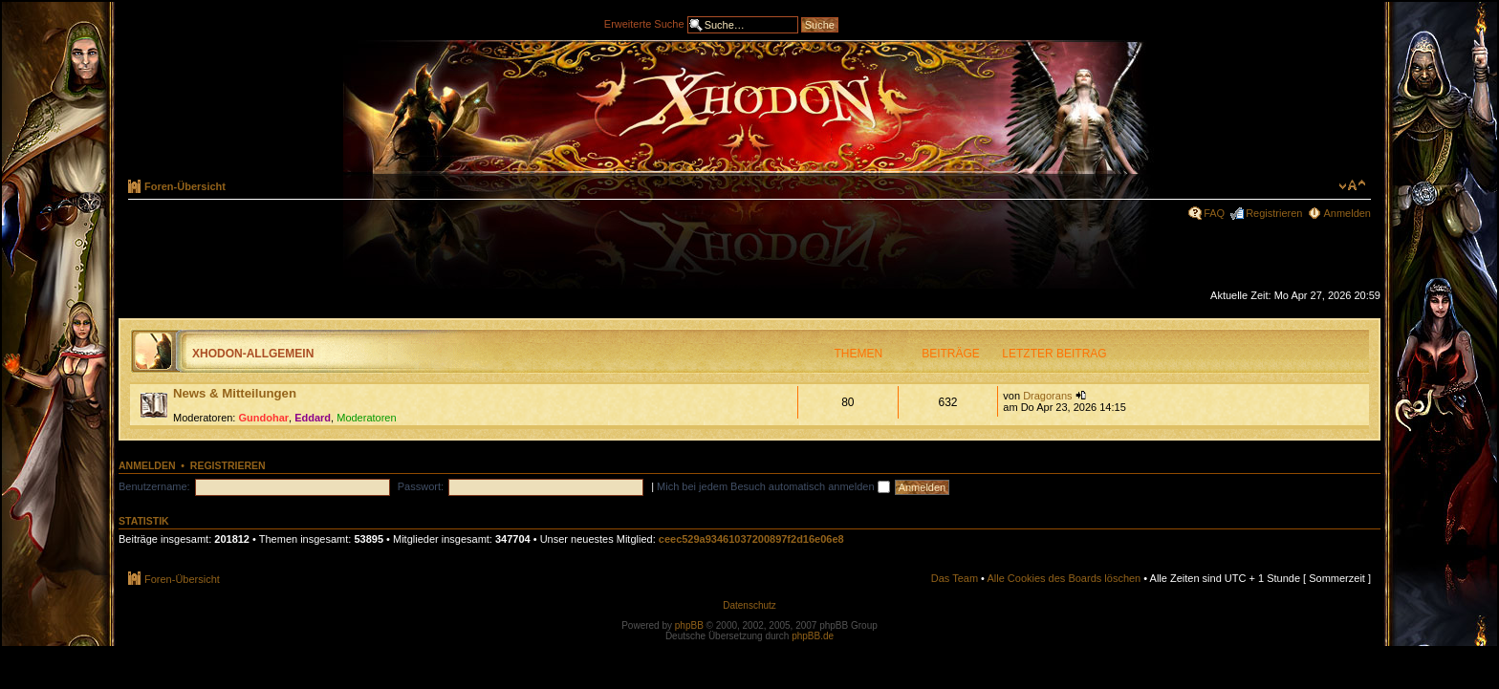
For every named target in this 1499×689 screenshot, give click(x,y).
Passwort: (421, 486)
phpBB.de (813, 636)
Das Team (954, 578)
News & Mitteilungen (234, 393)
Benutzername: (154, 486)
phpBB (689, 625)
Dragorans (1047, 395)
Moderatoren (366, 417)
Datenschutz (749, 605)
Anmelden (1347, 213)
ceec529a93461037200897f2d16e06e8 (751, 539)
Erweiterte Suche (644, 23)
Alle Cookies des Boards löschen (1064, 578)
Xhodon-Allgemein (253, 353)
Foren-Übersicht (185, 186)
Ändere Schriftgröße (1352, 185)
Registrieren (1274, 213)
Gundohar (264, 417)
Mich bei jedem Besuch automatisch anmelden (773, 486)
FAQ (1214, 213)
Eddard (312, 417)
